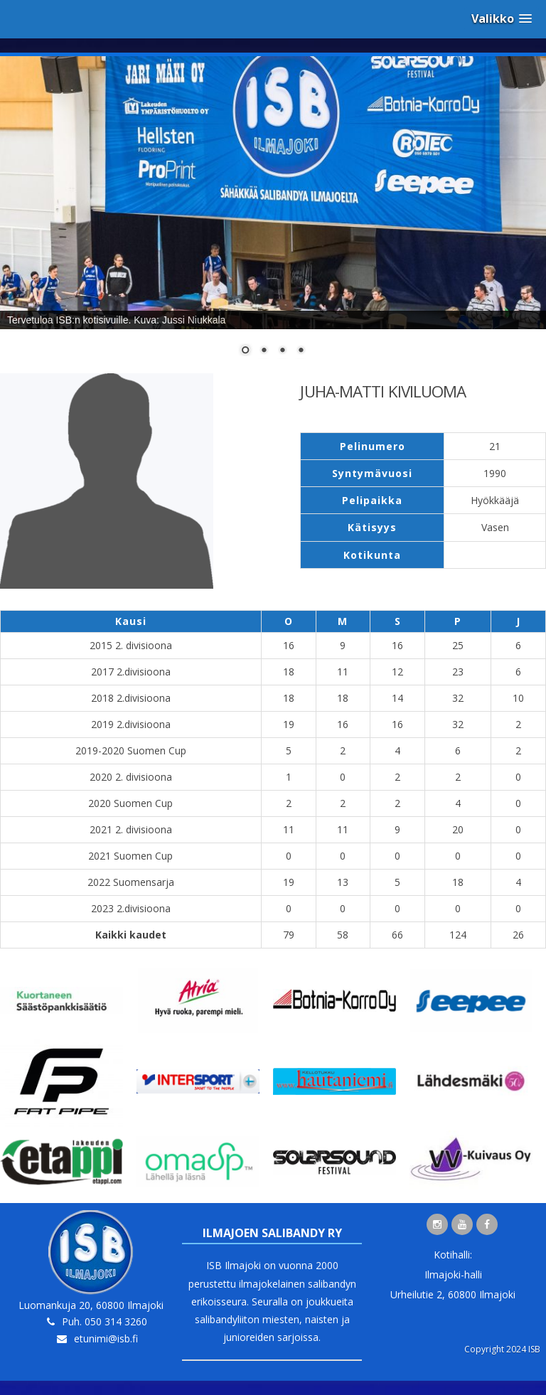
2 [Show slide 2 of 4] (264, 351)
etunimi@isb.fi (106, 1338)
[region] (273, 214)
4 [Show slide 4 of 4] (301, 351)
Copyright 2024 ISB (502, 1349)
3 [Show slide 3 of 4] (282, 351)
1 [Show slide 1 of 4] (245, 351)
